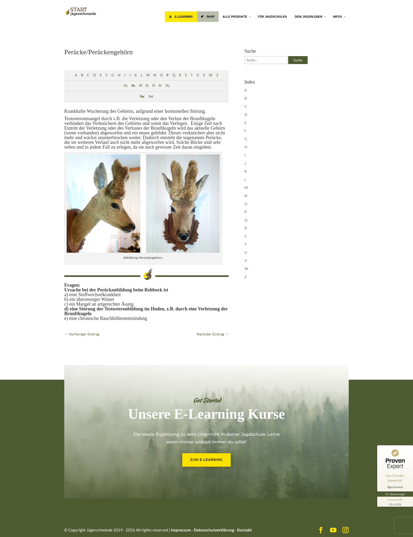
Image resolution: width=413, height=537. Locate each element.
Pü (167, 86)
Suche (297, 60)
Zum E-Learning (206, 460)
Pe (133, 86)
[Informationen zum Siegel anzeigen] (395, 502)
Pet (151, 97)
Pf (140, 86)
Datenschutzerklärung (214, 530)
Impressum (181, 530)
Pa (125, 86)
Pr (160, 86)
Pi (147, 86)
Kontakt (244, 530)
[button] (11, 525)
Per (142, 97)
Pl (153, 86)
